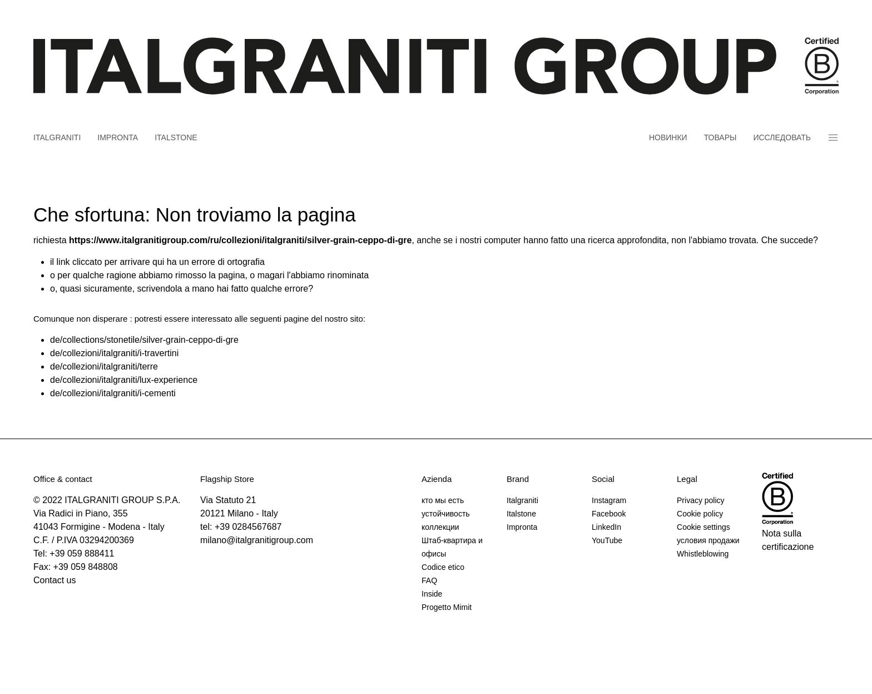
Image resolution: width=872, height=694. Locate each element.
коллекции (440, 527)
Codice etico (443, 567)
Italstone (176, 137)
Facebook (609, 513)
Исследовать (782, 137)
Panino (833, 138)
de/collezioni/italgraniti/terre (104, 366)
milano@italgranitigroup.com (256, 540)
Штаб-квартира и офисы (452, 547)
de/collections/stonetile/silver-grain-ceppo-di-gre (144, 339)
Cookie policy (700, 513)
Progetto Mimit (447, 607)
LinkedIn (606, 527)
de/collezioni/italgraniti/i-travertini (114, 353)
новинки (668, 137)
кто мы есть (443, 500)
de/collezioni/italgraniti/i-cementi (113, 393)
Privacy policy (701, 500)
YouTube (607, 540)
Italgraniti (57, 137)
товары (720, 137)
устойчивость (446, 513)
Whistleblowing (703, 553)
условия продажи (708, 540)
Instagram (609, 500)
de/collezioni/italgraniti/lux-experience (123, 380)
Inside (432, 593)
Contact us (54, 580)
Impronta (117, 137)
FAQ (429, 580)
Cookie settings (703, 527)
